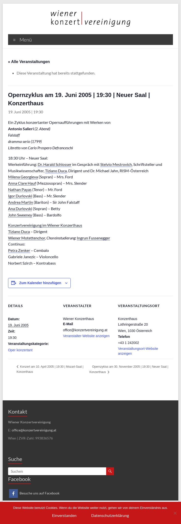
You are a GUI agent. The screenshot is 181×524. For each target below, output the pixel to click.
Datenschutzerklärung (110, 515)
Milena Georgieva (23, 176)
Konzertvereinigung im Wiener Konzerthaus (45, 225)
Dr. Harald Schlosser (54, 164)
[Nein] (174, 513)
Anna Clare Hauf (22, 183)
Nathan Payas (20, 189)
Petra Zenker (19, 250)
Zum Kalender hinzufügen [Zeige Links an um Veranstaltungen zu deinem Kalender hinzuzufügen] (40, 283)
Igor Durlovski (20, 195)
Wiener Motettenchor (26, 237)
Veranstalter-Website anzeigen (86, 336)
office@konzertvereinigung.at (34, 430)
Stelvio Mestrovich (116, 164)
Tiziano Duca (56, 170)
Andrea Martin (20, 202)
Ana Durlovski (20, 208)
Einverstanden (64, 515)
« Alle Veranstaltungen (29, 62)
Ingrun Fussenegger (93, 237)
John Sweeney (20, 215)
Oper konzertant (20, 350)
